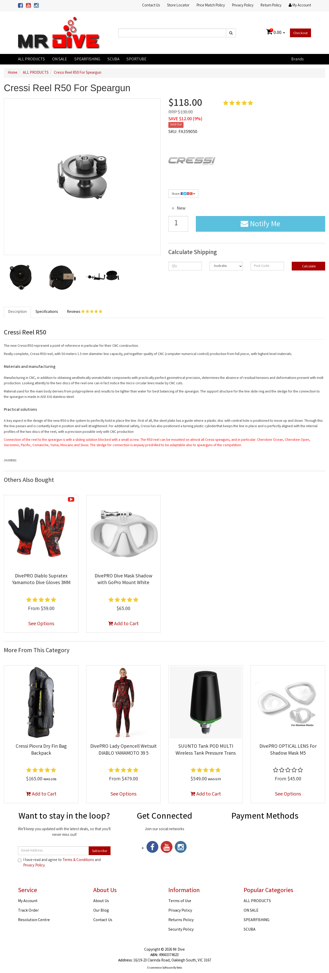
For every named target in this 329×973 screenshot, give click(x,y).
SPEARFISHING (87, 59)
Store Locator (178, 5)
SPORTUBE (136, 59)
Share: (183, 194)
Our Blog (101, 911)
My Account (28, 901)
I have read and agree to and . (59, 863)
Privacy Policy (242, 5)
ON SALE (59, 59)
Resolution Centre (34, 920)
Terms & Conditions (78, 860)
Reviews (84, 312)
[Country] (226, 266)
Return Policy (271, 5)
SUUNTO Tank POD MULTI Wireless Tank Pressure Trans (206, 750)
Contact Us (151, 5)
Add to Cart (123, 624)
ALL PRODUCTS (31, 59)
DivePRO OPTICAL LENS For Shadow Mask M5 (288, 750)
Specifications (46, 312)
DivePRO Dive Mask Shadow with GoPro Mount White (123, 580)
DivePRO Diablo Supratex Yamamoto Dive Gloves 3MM (41, 580)
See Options (41, 624)
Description (17, 312)
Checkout (300, 33)
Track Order (28, 911)
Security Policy (181, 930)
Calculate (308, 266)
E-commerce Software (160, 968)
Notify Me (260, 224)
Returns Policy (181, 920)
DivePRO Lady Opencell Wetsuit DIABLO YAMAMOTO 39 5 (123, 750)
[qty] (185, 266)
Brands (297, 59)
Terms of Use (179, 901)
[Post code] (267, 266)
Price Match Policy (211, 5)
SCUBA (113, 59)
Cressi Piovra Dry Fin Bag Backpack (41, 750)
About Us (101, 901)
